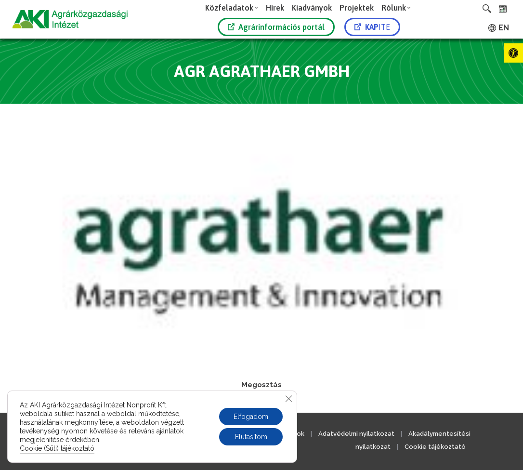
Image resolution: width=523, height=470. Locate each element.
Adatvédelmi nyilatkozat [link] (356, 433)
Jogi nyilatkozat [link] (208, 433)
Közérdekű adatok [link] (275, 433)
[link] (513, 53)
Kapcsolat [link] (154, 433)
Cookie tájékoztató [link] (435, 446)
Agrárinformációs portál (276, 27)
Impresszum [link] (106, 433)
